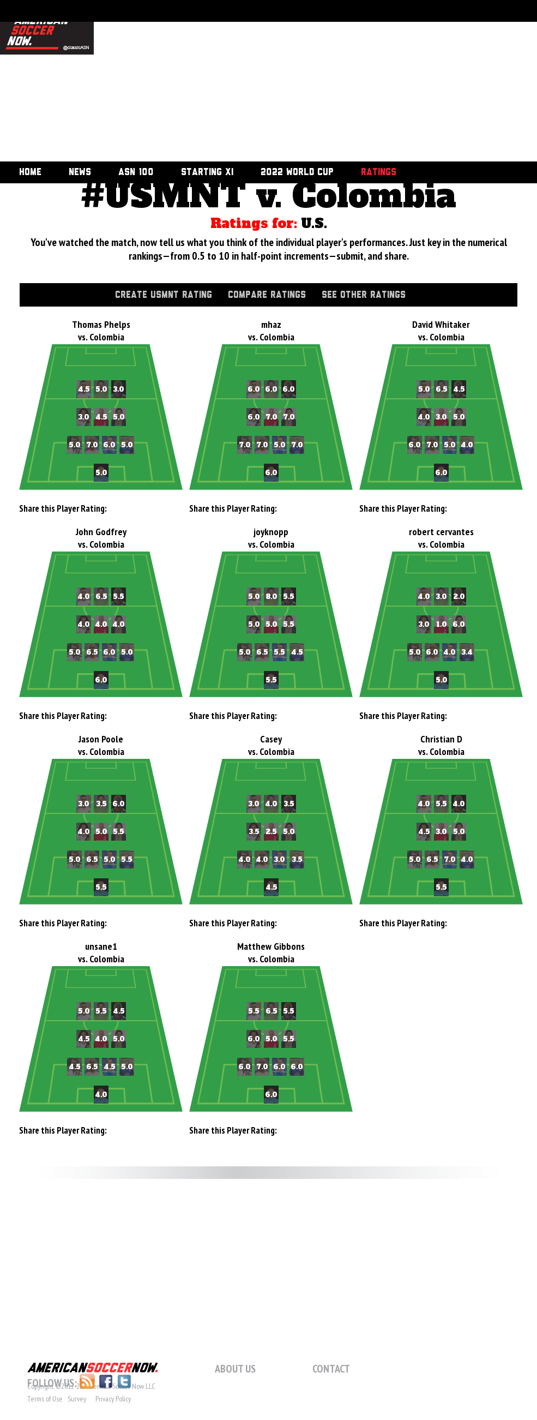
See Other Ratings (364, 295)
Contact (331, 1369)
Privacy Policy (113, 1399)
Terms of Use (45, 1399)
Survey (77, 1399)
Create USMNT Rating (163, 295)
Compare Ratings (267, 295)
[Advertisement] (215, 81)
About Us (235, 1369)
